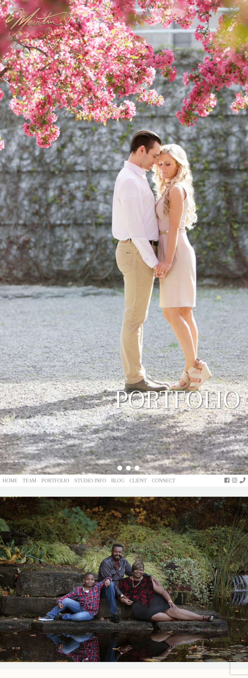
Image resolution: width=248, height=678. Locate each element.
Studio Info (90, 480)
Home (10, 480)
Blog (117, 480)
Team (29, 480)
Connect (163, 480)
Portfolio (55, 480)
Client (138, 480)
